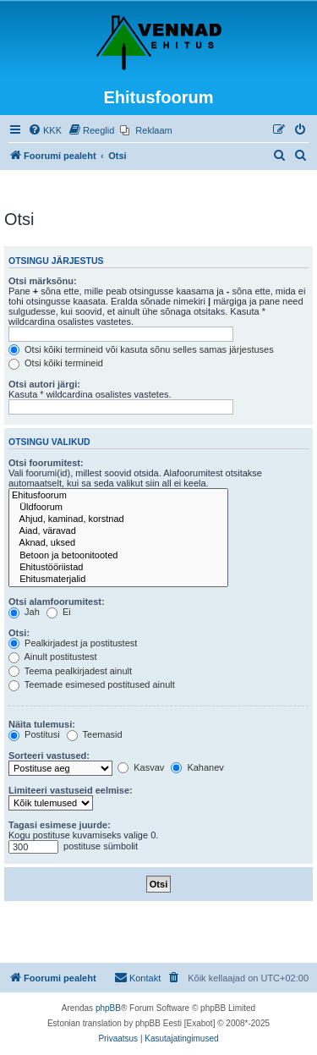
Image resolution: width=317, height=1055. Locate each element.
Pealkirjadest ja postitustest (72, 643)
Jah (24, 612)
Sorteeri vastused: (49, 755)
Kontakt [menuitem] (137, 977)
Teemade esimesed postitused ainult (91, 684)
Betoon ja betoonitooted (118, 556)
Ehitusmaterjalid (118, 579)
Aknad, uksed (118, 543)
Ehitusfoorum (118, 496)
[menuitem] (45, 130)
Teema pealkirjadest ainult (70, 671)
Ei (58, 612)
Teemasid (95, 734)
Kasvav (141, 767)
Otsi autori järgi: (44, 384)
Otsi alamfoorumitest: (56, 601)
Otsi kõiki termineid (55, 363)
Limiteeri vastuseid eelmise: (70, 790)
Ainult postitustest (52, 656)
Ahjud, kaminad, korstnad (118, 519)
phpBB (108, 1008)
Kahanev (197, 767)
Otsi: (19, 633)
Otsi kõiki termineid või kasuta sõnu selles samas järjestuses (141, 349)
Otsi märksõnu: (42, 281)
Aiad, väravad (118, 531)
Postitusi (34, 734)
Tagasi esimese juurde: (59, 825)
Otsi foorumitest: (46, 463)
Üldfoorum (118, 508)
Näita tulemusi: (41, 724)
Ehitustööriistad (118, 568)
